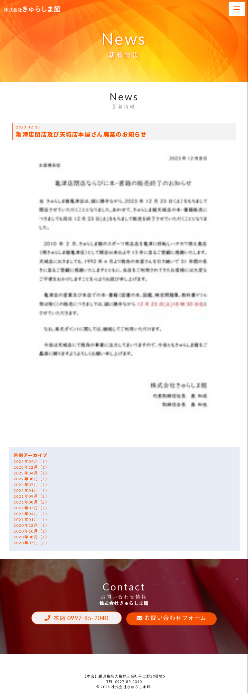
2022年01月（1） (31, 490)
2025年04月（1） (31, 461)
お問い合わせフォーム (175, 618)
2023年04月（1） (31, 473)
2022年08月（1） (31, 478)
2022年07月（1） (31, 484)
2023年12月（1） (31, 467)
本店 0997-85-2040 (80, 618)
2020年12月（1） (31, 525)
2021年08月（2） (31, 502)
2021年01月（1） (31, 519)
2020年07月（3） (31, 542)
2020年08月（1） (31, 537)
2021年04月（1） (31, 513)
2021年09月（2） (31, 496)
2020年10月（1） (31, 531)
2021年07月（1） (31, 507)
